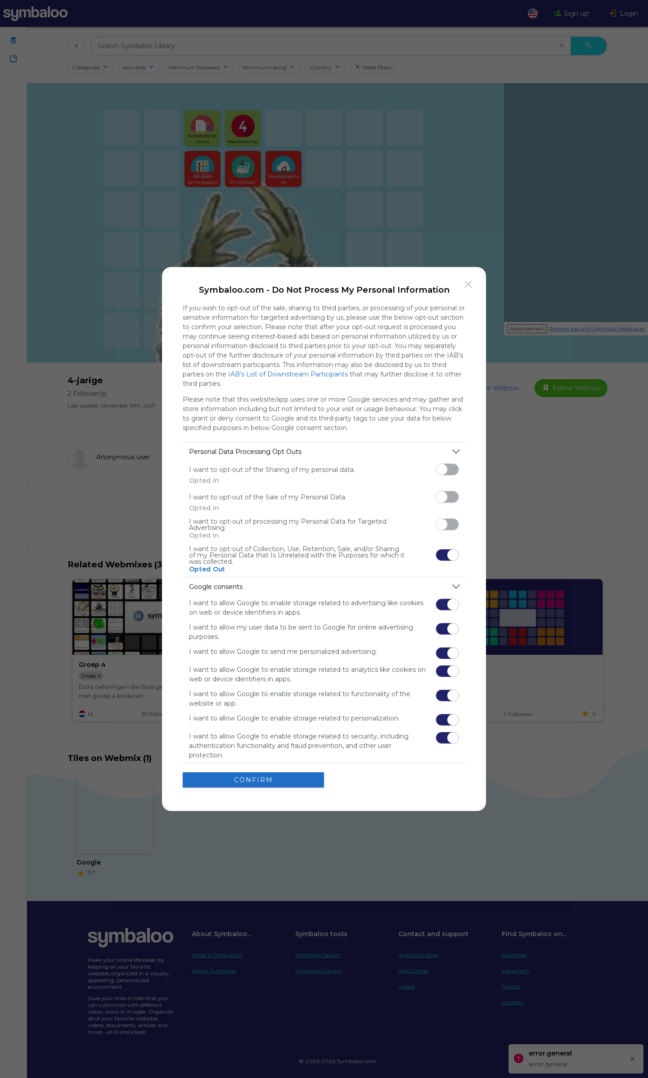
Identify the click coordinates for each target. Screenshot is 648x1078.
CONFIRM (253, 780)
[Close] (468, 284)
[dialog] (324, 539)
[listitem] (324, 451)
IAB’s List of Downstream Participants (288, 374)
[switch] (447, 469)
